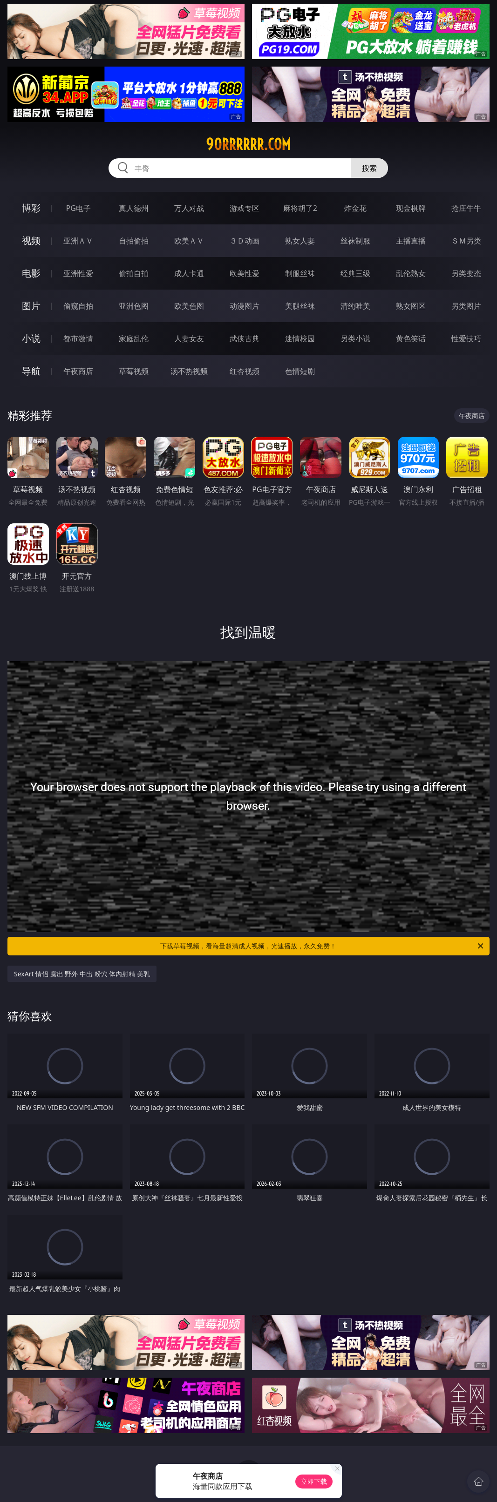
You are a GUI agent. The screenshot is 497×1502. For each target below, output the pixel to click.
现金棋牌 (411, 208)
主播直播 (411, 241)
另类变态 (466, 273)
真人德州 (134, 208)
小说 (31, 338)
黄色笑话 (411, 338)
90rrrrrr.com (248, 144)
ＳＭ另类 (466, 241)
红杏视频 (244, 371)
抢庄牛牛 (466, 208)
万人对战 (189, 208)
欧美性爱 (244, 273)
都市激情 (78, 338)
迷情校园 (300, 338)
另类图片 (466, 306)
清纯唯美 (355, 306)
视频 (31, 240)
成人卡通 (189, 273)
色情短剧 (300, 371)
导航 (31, 371)
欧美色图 (189, 306)
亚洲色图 (134, 306)
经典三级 (355, 273)
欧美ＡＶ (189, 241)
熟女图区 (411, 306)
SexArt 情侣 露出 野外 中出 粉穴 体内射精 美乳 (82, 973)
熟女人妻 (300, 241)
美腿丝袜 (300, 306)
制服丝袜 (300, 273)
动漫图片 (244, 306)
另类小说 (355, 338)
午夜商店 (78, 371)
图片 (31, 305)
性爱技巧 (466, 338)
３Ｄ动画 (244, 241)
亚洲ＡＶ (78, 241)
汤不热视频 (189, 371)
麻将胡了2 (300, 208)
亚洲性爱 (78, 273)
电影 (31, 273)
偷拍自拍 (134, 273)
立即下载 (314, 1481)
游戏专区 (244, 208)
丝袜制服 (355, 241)
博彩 (31, 208)
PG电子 (78, 208)
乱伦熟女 (411, 273)
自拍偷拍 (134, 241)
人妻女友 (189, 338)
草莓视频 (134, 371)
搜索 (369, 168)
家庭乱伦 (134, 338)
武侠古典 (244, 338)
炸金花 (355, 208)
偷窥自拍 (78, 306)
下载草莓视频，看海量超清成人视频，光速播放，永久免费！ (322, 946)
